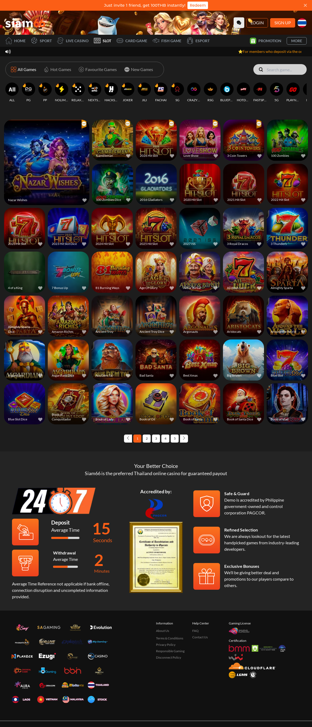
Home (15, 40)
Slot (102, 40)
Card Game (132, 40)
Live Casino (73, 40)
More (296, 40)
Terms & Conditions (169, 613)
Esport (198, 40)
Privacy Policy (165, 619)
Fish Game (167, 40)
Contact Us (200, 612)
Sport (41, 40)
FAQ (195, 606)
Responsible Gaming (170, 626)
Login (257, 22)
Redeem (198, 5)
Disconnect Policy (168, 632)
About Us (162, 606)
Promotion (265, 41)
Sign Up (282, 22)
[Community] (239, 22)
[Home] (25, 22)
